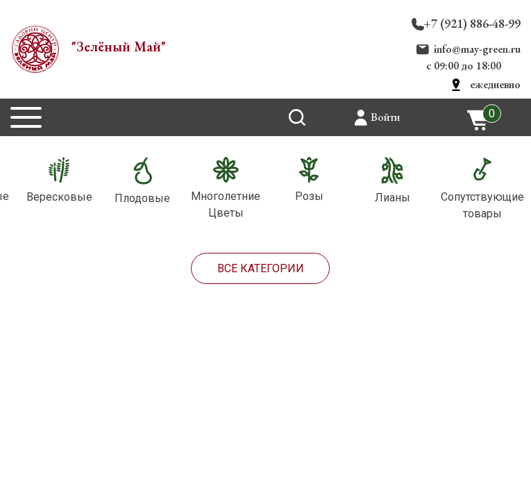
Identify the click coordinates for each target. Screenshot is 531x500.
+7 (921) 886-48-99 (472, 23)
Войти (385, 117)
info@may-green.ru (477, 49)
